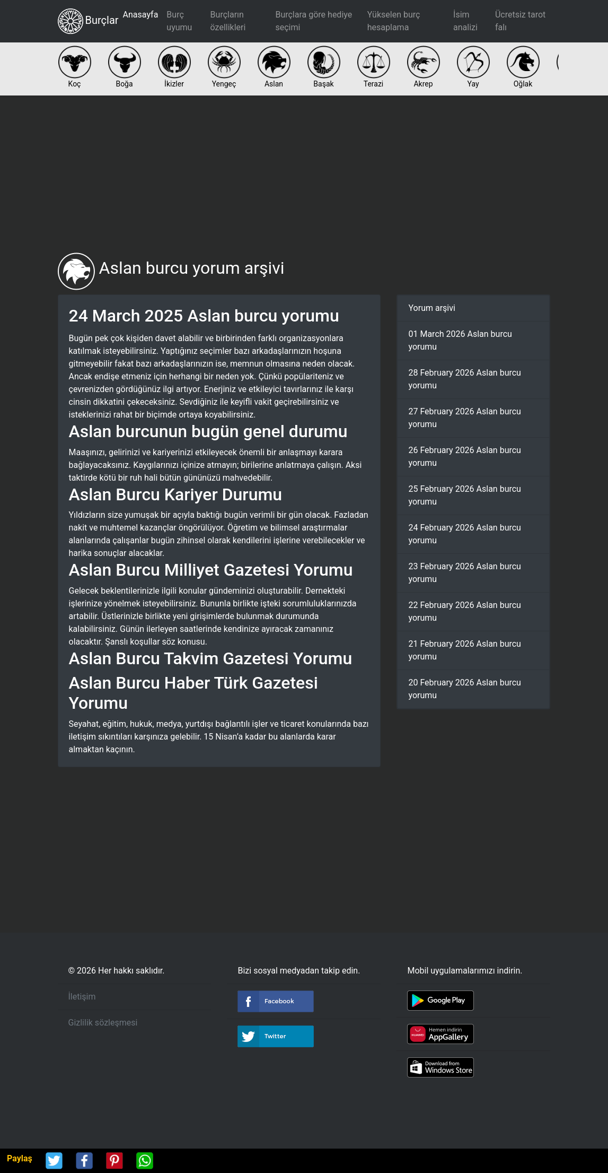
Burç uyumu (179, 21)
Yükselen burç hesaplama (393, 21)
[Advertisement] (304, 174)
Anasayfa (140, 15)
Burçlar (88, 21)
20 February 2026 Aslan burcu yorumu (464, 688)
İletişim (82, 997)
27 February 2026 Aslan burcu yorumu (464, 417)
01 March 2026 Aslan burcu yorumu (460, 340)
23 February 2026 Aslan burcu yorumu (464, 572)
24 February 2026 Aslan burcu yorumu (464, 534)
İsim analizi (465, 21)
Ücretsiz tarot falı (520, 21)
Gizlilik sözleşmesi (103, 1023)
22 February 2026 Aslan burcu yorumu (464, 611)
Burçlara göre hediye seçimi (313, 21)
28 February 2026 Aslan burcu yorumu (464, 379)
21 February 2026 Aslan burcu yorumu (464, 650)
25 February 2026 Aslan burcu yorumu (464, 495)
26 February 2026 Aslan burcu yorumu (464, 456)
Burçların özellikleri (228, 21)
